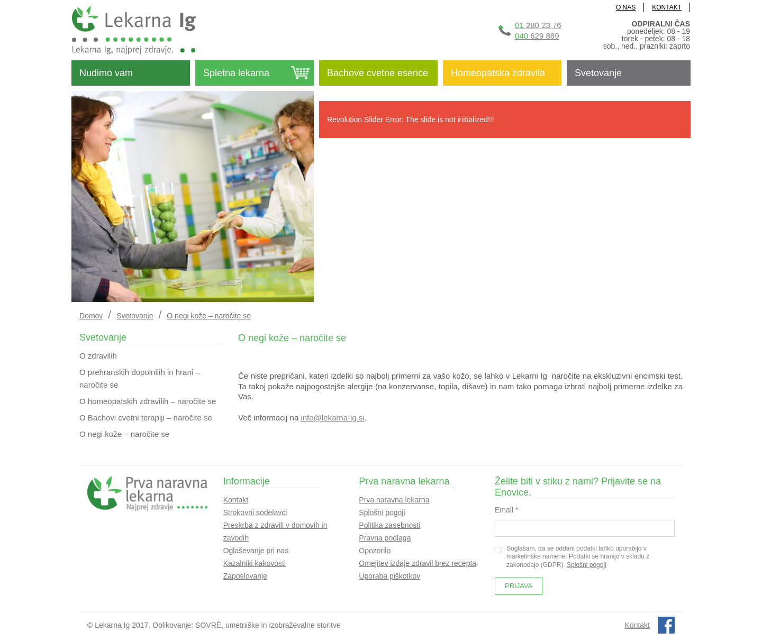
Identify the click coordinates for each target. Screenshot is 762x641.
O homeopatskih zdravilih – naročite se (147, 401)
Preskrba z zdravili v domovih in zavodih (275, 531)
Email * (506, 510)
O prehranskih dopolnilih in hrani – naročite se (139, 378)
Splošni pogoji (382, 512)
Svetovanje (598, 73)
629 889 (537, 35)
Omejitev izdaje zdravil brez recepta (417, 563)
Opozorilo (375, 550)
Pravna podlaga (385, 538)
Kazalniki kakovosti (254, 563)
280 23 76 (538, 25)
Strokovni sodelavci (255, 512)
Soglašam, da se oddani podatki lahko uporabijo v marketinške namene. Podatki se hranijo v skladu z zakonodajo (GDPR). (572, 557)
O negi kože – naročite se (124, 433)
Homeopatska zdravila (498, 73)
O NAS (626, 7)
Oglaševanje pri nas (256, 550)
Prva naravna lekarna (394, 500)
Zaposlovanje (245, 576)
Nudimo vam (106, 73)
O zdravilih (98, 355)
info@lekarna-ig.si (332, 417)
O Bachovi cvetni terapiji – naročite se (145, 417)
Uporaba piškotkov (389, 576)
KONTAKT (667, 7)
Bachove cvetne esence (377, 73)
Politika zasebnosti (389, 525)
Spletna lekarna (236, 73)
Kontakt (235, 500)
